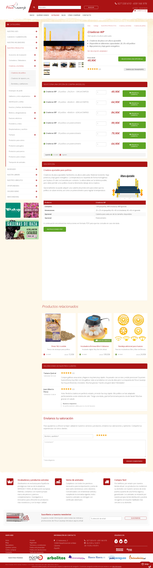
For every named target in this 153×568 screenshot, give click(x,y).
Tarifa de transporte (36, 552)
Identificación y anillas (16, 102)
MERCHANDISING (13, 197)
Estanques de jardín (16, 91)
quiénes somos (43, 15)
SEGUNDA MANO (13, 191)
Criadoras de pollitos (140, 26)
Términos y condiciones (38, 545)
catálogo (55, 15)
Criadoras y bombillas (125, 26)
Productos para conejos (17, 157)
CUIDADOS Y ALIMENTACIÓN (16, 37)
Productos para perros (17, 151)
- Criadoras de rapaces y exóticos (21, 78)
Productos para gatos (16, 146)
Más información (116, 566)
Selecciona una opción (132, 59)
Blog (7, 543)
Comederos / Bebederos (17, 60)
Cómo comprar (11, 550)
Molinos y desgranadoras (17, 113)
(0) (140, 11)
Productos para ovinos (16, 140)
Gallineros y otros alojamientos (19, 96)
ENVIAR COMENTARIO (134, 461)
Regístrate (33, 543)
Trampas (12, 135)
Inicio (32, 15)
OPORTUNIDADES (13, 186)
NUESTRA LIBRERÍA (13, 175)
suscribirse (135, 518)
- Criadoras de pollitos (18, 73)
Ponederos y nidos (15, 124)
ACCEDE (135, 8)
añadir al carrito (134, 93)
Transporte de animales (17, 162)
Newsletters (10, 545)
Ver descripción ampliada (97, 51)
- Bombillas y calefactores (19, 84)
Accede (32, 540)
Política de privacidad (37, 547)
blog (64, 15)
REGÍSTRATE (143, 8)
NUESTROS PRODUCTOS (108, 26)
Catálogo (96, 26)
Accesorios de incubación (17, 55)
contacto (87, 15)
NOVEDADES (11, 169)
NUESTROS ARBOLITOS (15, 180)
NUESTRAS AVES (12, 31)
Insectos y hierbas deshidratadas (20, 107)
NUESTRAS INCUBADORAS (16, 42)
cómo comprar (74, 15)
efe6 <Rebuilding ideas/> (51, 565)
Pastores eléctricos (15, 118)
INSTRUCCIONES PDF (55, 229)
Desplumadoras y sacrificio (18, 129)
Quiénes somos (11, 547)
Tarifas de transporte (135, 69)
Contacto (9, 552)
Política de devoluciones (38, 550)
